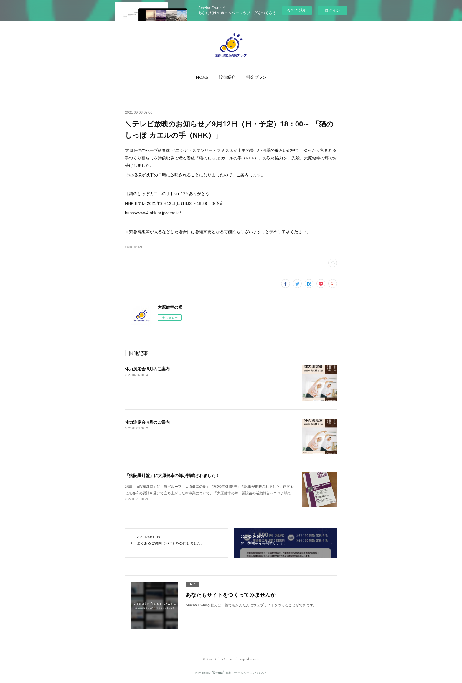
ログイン (332, 10)
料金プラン (256, 77)
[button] (202, 77)
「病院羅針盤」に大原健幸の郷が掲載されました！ (172, 475)
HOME (202, 77)
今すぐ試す (296, 10)
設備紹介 (227, 77)
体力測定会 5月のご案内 (147, 368)
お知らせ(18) (133, 246)
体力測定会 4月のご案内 (147, 422)
